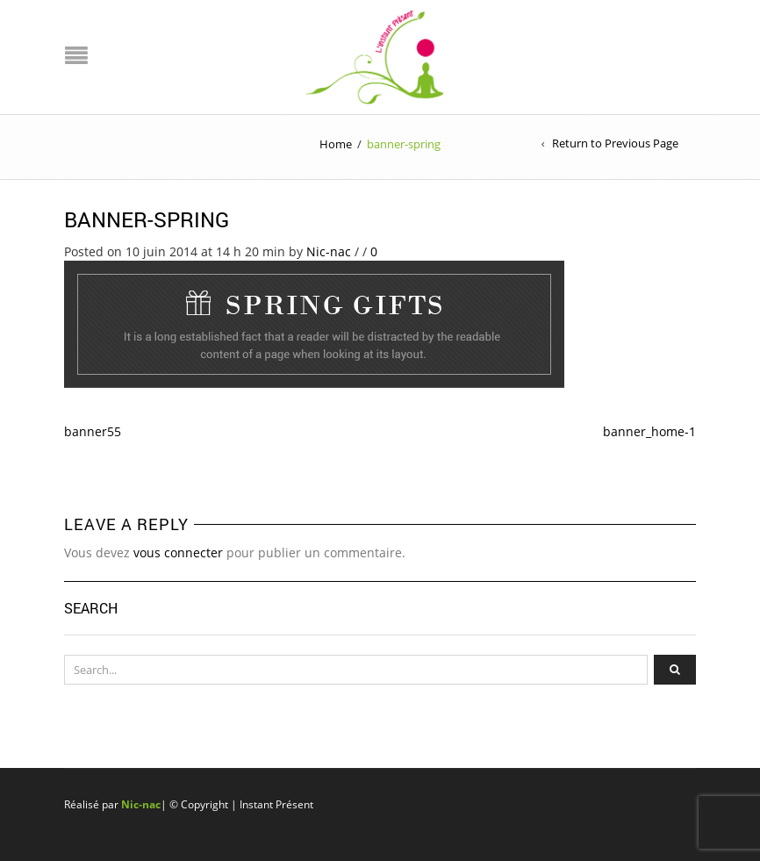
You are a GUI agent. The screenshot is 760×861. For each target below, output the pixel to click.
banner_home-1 (649, 431)
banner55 (92, 431)
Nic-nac (328, 251)
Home (335, 144)
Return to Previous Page (615, 143)
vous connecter (178, 552)
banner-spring (146, 219)
